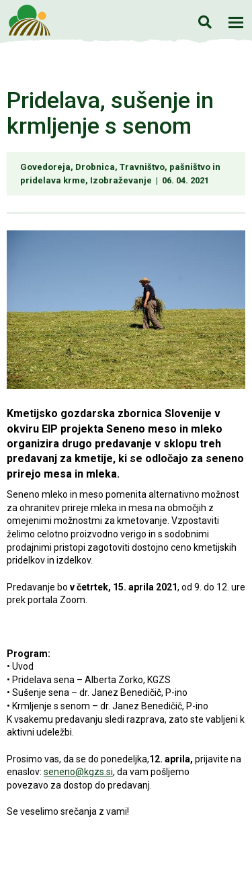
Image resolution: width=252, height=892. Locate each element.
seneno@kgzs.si (78, 771)
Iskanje (205, 22)
